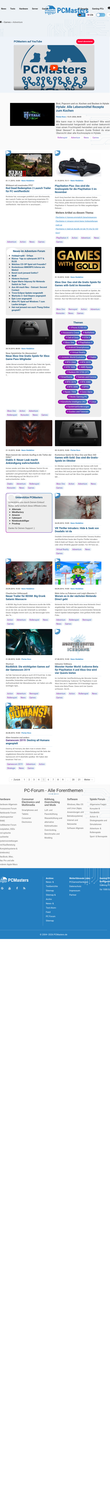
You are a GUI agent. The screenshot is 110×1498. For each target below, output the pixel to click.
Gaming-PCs (98, 9)
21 (79, 779)
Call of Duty (73, 337)
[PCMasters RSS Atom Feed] (24, 888)
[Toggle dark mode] (100, 15)
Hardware (23, 9)
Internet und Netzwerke (72, 822)
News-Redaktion (27, 181)
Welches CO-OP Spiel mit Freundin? (29, 264)
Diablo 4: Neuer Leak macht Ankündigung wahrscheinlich (22, 461)
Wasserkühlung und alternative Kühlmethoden (53, 822)
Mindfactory (18, 512)
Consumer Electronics (27, 820)
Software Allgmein (75, 828)
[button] (54, 67)
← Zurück (15, 779)
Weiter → (88, 779)
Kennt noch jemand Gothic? (25, 273)
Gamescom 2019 (15, 764)
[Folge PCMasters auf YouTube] (9, 888)
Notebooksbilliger (20, 520)
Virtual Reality (78, 352)
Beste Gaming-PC (78, 396)
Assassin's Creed (71, 332)
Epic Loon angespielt (22, 298)
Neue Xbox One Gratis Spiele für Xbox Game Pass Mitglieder (27, 357)
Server (35, 9)
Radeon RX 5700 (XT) (78, 372)
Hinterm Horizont (20, 278)
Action (23, 242)
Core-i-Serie (87, 392)
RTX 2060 (71, 362)
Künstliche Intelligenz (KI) (73, 401)
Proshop (16, 523)
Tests (12, 9)
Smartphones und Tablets (30, 812)
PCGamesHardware (78, 882)
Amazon (16, 515)
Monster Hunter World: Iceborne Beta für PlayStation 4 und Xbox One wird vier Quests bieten (76, 669)
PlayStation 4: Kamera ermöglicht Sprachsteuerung (76, 217)
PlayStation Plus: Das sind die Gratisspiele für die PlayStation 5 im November (76, 189)
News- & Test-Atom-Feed (51, 907)
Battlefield (89, 332)
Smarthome (66, 377)
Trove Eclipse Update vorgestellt (27, 293)
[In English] (90, 15)
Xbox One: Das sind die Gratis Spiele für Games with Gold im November (78, 284)
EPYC (86, 387)
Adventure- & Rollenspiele (95, 830)
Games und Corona (87, 377)
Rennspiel (73, 309)
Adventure (75, 137)
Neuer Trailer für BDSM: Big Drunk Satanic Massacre (25, 598)
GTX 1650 (70, 367)
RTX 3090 (73, 387)
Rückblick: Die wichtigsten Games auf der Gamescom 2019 (28, 668)
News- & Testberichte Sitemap (52, 886)
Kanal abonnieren (85, 41)
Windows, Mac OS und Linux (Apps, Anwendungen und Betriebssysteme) (75, 810)
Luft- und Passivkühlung (50, 812)
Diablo (93, 357)
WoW (14, 275)
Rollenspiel (62, 137)
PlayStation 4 (62, 238)
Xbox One (60, 309)
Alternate (16, 509)
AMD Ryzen (86, 367)
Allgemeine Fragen (98, 804)
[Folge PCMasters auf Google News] (2, 888)
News (3, 9)
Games (45, 9)
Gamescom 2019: (16, 740)
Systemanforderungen (78, 406)
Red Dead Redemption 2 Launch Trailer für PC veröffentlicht (28, 190)
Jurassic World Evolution (73, 357)
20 (73, 779)
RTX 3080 (86, 382)
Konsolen (60, 313)
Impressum (74, 890)
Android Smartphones (78, 347)
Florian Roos (61, 117)
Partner (72, 895)
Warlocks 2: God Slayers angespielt (29, 296)
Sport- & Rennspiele (98, 836)
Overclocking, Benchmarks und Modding (52, 834)
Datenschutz (75, 886)
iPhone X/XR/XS (79, 327)
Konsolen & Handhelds (95, 810)
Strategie (11, 768)
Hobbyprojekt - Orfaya (22, 255)
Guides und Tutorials (79, 411)
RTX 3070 (71, 382)
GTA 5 (87, 337)
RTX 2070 (86, 362)
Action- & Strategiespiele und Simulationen (98, 820)
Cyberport (17, 518)
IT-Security (83, 9)
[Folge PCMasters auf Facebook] (17, 888)
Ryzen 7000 (70, 392)
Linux (93, 401)
